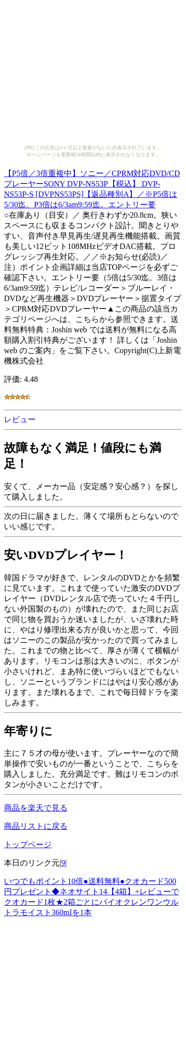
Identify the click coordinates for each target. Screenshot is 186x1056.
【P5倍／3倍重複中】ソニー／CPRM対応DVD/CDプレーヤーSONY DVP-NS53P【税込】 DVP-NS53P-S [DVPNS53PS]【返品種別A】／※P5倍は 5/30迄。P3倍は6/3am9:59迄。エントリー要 (92, 187)
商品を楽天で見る (35, 808)
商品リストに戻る (35, 826)
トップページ (28, 844)
